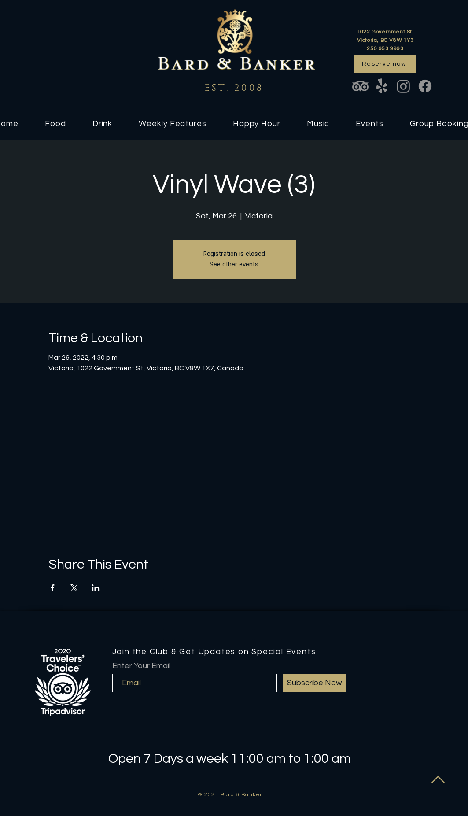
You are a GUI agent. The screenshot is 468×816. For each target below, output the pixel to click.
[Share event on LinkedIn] (96, 587)
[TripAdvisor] (360, 86)
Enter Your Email (141, 666)
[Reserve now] (385, 64)
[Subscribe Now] (314, 683)
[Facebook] (425, 86)
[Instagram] (403, 86)
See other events (234, 264)
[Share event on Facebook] (52, 587)
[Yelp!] (382, 86)
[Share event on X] (74, 587)
